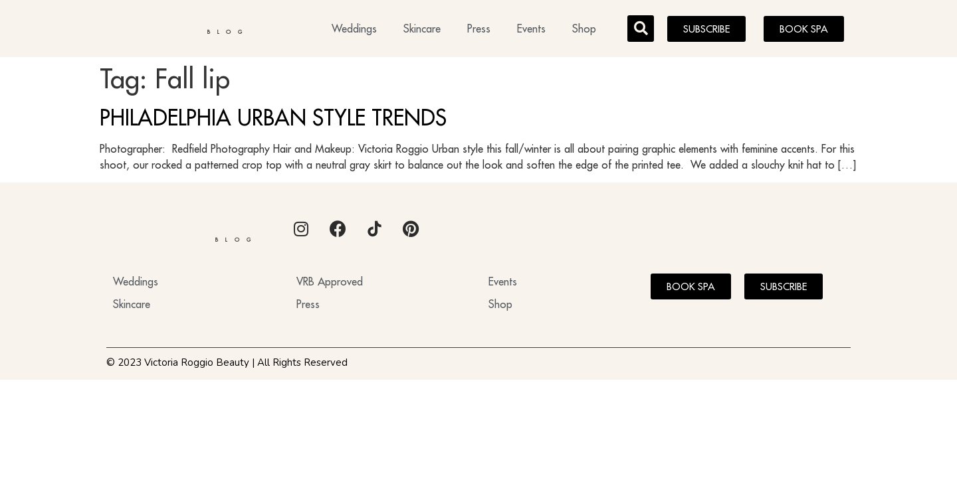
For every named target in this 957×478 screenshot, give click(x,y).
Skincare (422, 30)
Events (531, 30)
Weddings (354, 30)
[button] (640, 30)
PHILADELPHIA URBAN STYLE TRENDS (273, 121)
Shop (584, 30)
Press (478, 30)
